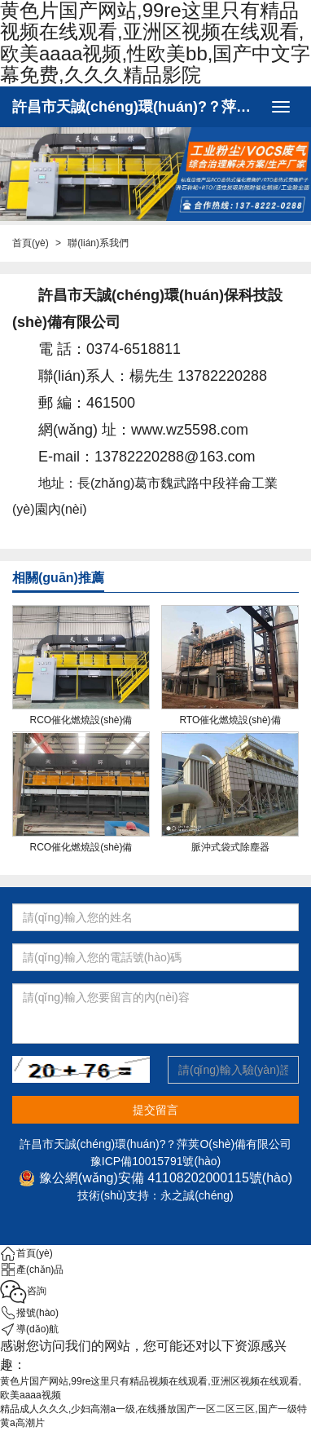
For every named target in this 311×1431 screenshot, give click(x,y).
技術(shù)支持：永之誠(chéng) (155, 1195)
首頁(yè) (30, 243)
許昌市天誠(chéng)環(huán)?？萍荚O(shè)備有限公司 (137, 107)
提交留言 (155, 1109)
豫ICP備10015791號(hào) (155, 1161)
